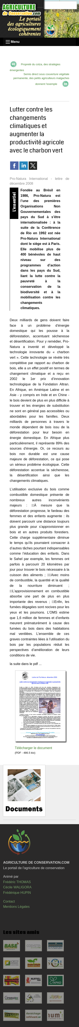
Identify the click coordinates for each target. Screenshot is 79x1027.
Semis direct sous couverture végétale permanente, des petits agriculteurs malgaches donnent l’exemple (41, 79)
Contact (9, 901)
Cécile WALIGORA (17, 887)
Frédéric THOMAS (17, 882)
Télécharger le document (33, 748)
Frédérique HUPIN (17, 892)
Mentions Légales (16, 906)
